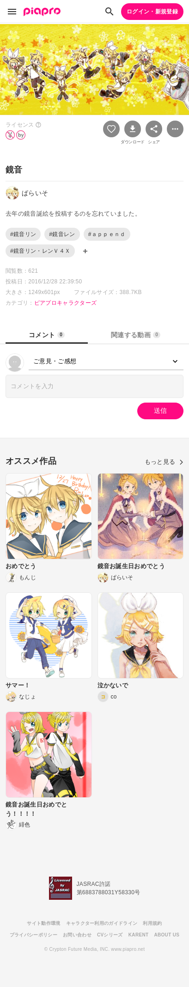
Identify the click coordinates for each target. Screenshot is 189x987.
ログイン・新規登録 (152, 11)
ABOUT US (166, 934)
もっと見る (164, 461)
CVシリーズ (110, 934)
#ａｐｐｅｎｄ (107, 234)
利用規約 (152, 923)
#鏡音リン (23, 234)
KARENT (138, 934)
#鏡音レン (62, 234)
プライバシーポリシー (33, 934)
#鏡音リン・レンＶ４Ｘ (40, 251)
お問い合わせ (77, 934)
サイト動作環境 (43, 923)
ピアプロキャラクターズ (65, 303)
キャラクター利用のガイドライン (102, 923)
